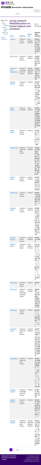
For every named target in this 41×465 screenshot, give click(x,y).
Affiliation (22, 36)
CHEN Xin (12, 39)
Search (37, 11)
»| (22, 450)
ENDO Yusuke (14, 56)
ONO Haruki (13, 289)
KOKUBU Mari (14, 193)
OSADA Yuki (13, 310)
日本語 (17, 14)
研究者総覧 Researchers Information (17, 7)
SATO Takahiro (14, 358)
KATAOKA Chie (14, 148)
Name (12, 36)
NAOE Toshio (13, 282)
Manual (3, 37)
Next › (17, 450)
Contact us (4, 39)
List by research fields (5, 29)
